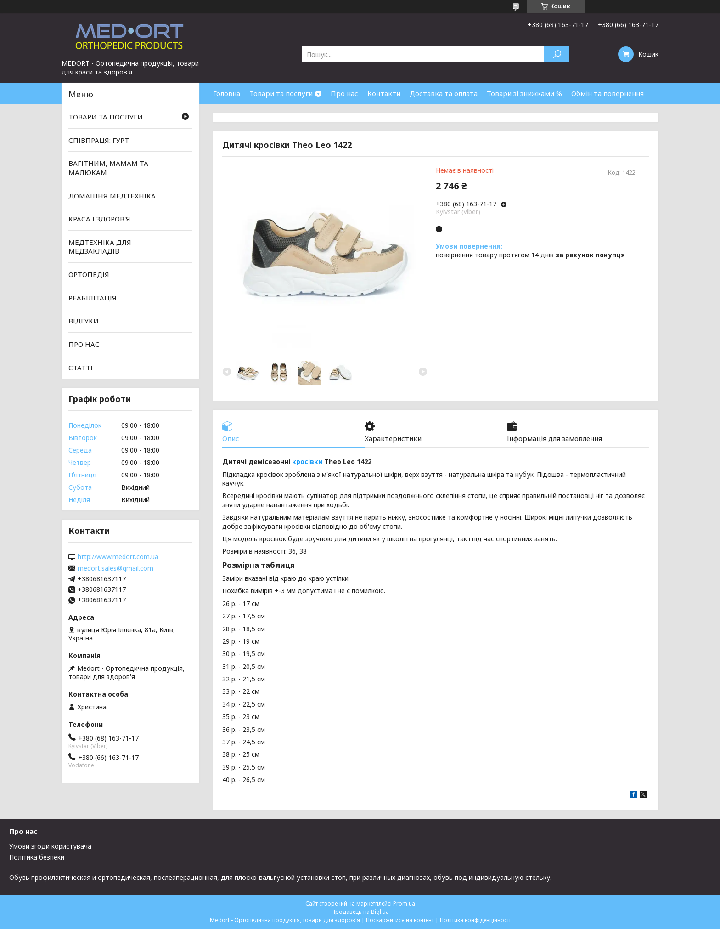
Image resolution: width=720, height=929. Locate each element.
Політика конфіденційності (475, 920)
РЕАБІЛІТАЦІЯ (92, 297)
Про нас (344, 93)
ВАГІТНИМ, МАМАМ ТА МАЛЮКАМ (108, 168)
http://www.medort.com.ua (118, 557)
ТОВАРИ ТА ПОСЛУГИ (105, 116)
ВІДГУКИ (83, 320)
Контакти (383, 93)
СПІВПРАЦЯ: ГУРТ (98, 140)
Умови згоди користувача (50, 846)
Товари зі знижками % (524, 93)
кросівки (307, 461)
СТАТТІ (80, 367)
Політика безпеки (36, 857)
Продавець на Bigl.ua (360, 912)
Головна (226, 93)
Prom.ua (404, 903)
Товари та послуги (281, 93)
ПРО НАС (84, 344)
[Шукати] (556, 54)
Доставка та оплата (444, 93)
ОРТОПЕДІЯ (88, 274)
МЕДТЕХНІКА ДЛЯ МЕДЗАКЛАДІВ (99, 247)
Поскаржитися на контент (400, 920)
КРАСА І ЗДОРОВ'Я (99, 218)
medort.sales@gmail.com (115, 568)
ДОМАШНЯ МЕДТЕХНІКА (112, 195)
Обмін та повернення (607, 93)
